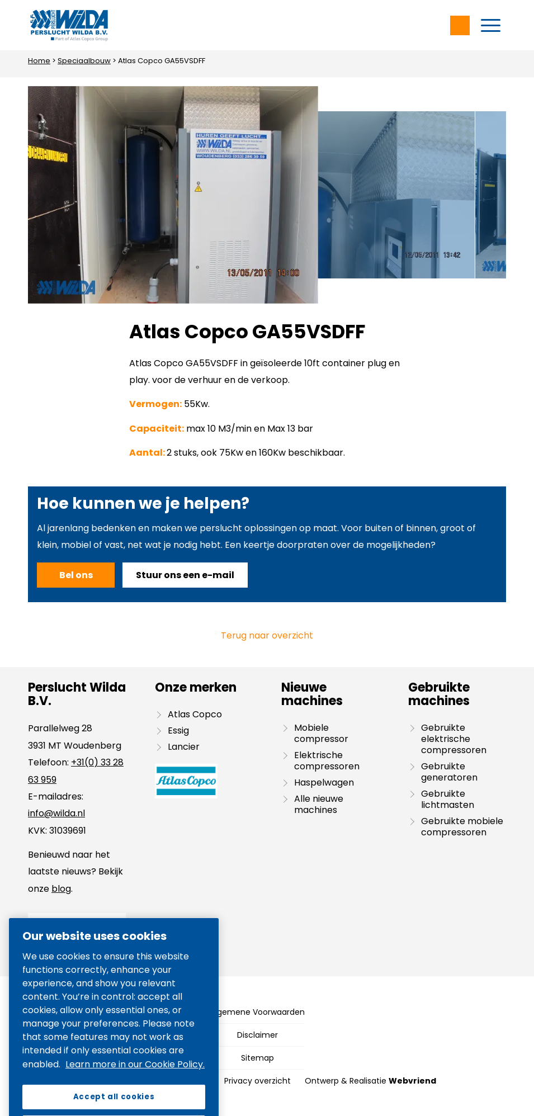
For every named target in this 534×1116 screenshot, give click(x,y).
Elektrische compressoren (327, 761)
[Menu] (490, 25)
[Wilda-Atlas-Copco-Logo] (69, 25)
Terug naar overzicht (267, 635)
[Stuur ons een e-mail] (185, 575)
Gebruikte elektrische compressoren (453, 738)
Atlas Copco (195, 714)
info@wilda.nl (56, 813)
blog (61, 888)
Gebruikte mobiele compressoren (462, 827)
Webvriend (412, 1080)
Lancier (184, 746)
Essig (178, 730)
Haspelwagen (324, 782)
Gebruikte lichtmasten (447, 799)
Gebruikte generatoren (449, 772)
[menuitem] (490, 25)
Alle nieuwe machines (318, 804)
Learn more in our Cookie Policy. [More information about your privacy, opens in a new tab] (135, 1087)
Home (39, 60)
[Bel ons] (76, 575)
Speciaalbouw (84, 60)
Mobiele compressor (321, 733)
